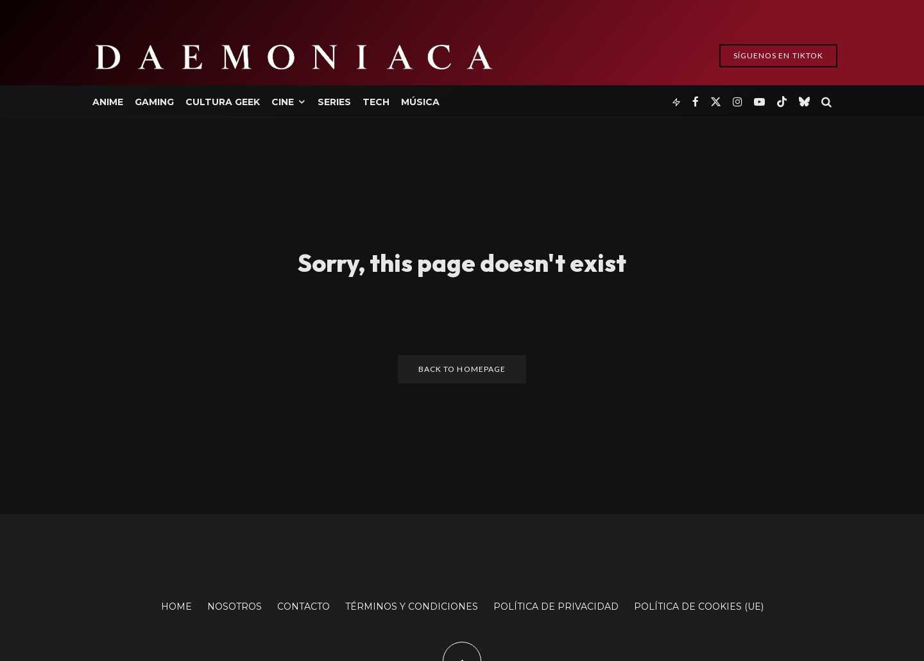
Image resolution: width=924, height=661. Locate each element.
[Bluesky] (804, 101)
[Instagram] (737, 101)
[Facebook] (696, 101)
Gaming (154, 102)
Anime (107, 102)
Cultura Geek (222, 102)
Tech (376, 102)
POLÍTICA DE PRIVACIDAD (556, 606)
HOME (176, 606)
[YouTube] (759, 101)
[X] (716, 101)
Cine (282, 102)
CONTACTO (303, 606)
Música (420, 102)
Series (334, 102)
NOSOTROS (234, 606)
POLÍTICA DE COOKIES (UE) (699, 606)
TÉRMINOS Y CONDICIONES (411, 606)
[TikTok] (782, 101)
